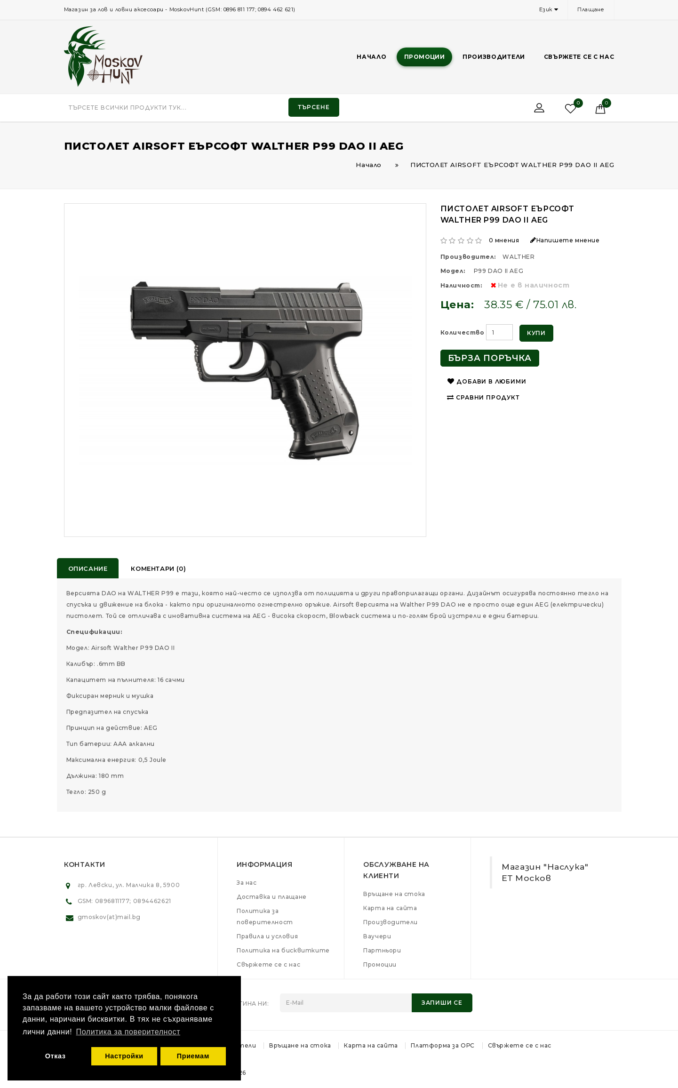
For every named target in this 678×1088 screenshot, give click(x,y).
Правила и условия (267, 936)
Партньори (382, 950)
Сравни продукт (483, 397)
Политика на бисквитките (283, 950)
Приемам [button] (193, 1056)
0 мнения (504, 240)
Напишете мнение (565, 240)
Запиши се (442, 1002)
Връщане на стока (394, 893)
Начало (371, 56)
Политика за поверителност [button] (128, 1032)
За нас (247, 882)
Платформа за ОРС (443, 1045)
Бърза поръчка (490, 358)
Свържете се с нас (579, 56)
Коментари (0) (158, 568)
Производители (494, 56)
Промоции (424, 56)
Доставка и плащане (272, 896)
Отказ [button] (55, 1056)
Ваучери (377, 936)
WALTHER (518, 256)
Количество (462, 332)
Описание (88, 568)
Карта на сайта (390, 908)
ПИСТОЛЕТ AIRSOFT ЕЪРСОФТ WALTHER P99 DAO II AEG (512, 164)
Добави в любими (486, 381)
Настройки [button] (124, 1056)
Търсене (314, 107)
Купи (536, 332)
